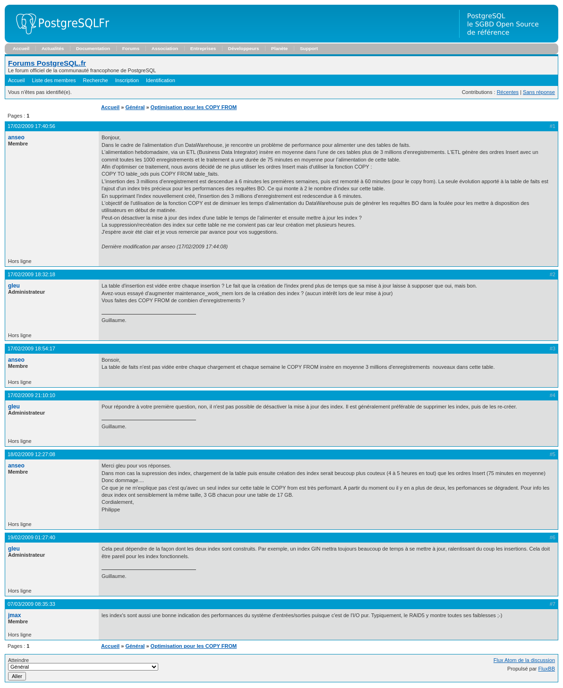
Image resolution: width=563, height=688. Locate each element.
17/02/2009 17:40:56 (31, 126)
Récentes (508, 92)
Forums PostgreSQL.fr (47, 63)
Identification (160, 80)
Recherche (95, 80)
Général (135, 107)
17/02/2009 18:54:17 (31, 348)
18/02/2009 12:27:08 (31, 454)
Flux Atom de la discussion (524, 660)
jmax (14, 615)
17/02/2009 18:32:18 (31, 274)
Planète (279, 48)
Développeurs (243, 48)
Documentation (93, 48)
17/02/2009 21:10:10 (31, 395)
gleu (14, 285)
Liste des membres (54, 80)
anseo (16, 137)
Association (165, 48)
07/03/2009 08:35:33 (31, 604)
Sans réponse (539, 92)
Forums (130, 48)
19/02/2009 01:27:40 (31, 537)
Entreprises (203, 48)
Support (309, 48)
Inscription (127, 80)
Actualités (53, 48)
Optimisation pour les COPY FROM (194, 107)
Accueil (21, 48)
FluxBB (546, 668)
